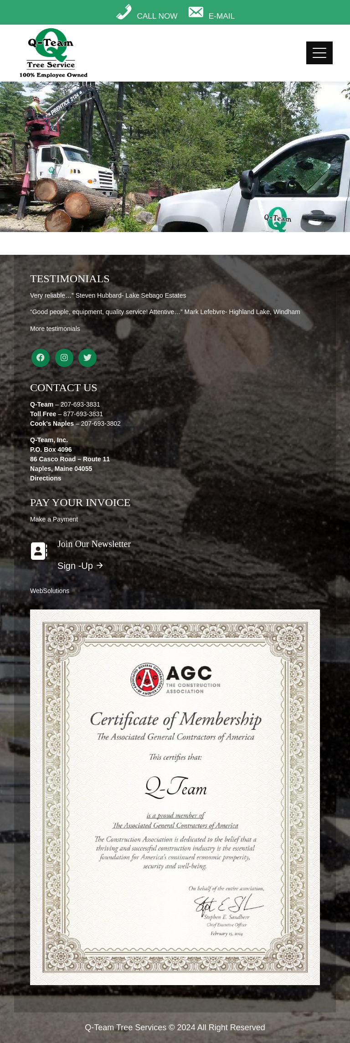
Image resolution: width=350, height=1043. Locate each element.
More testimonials (55, 328)
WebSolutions (49, 590)
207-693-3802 (101, 423)
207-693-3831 (80, 404)
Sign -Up (80, 566)
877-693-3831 (83, 414)
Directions (45, 478)
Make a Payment (54, 519)
